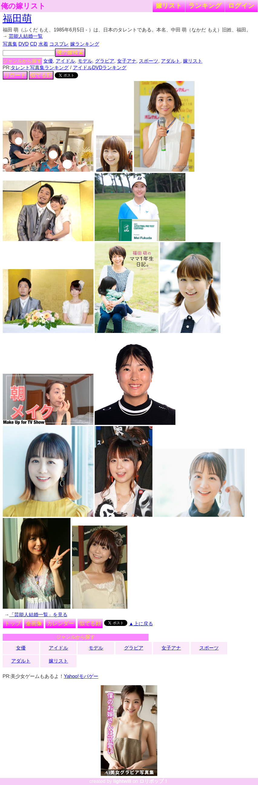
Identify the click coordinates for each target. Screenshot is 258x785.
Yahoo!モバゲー (81, 676)
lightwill (122, 781)
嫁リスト (169, 5)
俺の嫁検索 (70, 53)
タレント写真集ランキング (40, 67)
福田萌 (17, 18)
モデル (85, 61)
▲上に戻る (141, 623)
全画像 (34, 624)
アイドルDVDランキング (100, 67)
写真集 (10, 44)
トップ (13, 624)
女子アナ (126, 61)
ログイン (241, 5)
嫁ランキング (84, 44)
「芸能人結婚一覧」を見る (38, 614)
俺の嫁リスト (23, 6)
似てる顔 (41, 75)
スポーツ (148, 61)
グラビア (104, 61)
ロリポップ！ (153, 781)
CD (33, 44)
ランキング (205, 5)
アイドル (65, 61)
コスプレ (59, 44)
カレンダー (60, 624)
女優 (48, 61)
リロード (15, 75)
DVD (23, 44)
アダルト (170, 61)
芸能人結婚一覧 (26, 36)
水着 (43, 44)
